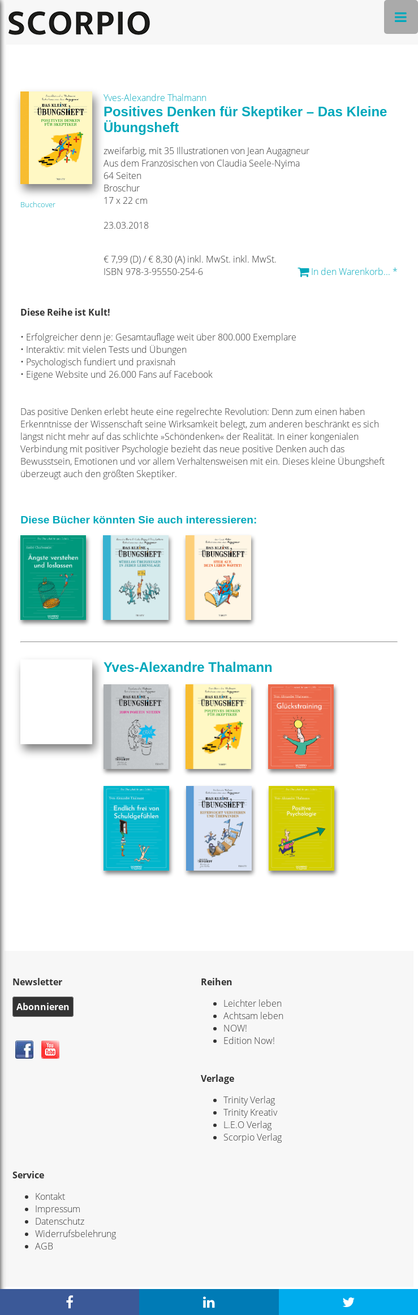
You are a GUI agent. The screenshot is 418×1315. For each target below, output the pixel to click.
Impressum (57, 1209)
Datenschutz (59, 1221)
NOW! (235, 1028)
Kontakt (50, 1196)
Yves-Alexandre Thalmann (155, 97)
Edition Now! (249, 1040)
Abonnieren (43, 1007)
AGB (44, 1246)
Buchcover (37, 204)
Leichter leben (252, 1003)
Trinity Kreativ (250, 1112)
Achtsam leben (253, 1016)
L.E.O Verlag (247, 1125)
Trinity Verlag (249, 1100)
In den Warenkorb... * (348, 271)
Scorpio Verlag (252, 1137)
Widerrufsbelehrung (75, 1233)
